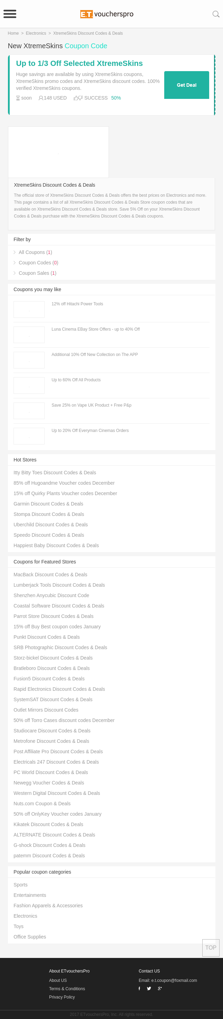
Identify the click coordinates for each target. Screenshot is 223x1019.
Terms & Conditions (67, 988)
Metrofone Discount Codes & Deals (51, 741)
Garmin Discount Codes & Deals (48, 504)
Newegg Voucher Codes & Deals (48, 783)
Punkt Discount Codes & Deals (46, 637)
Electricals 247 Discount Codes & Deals (56, 762)
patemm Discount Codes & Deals (49, 855)
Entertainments (29, 895)
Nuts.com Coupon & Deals (42, 803)
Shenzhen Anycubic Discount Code (51, 595)
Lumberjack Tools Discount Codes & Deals (59, 585)
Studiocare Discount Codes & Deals (52, 730)
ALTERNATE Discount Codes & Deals (54, 835)
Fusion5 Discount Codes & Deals (48, 678)
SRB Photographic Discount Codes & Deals (60, 647)
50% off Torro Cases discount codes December (63, 720)
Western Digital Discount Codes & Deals (56, 793)
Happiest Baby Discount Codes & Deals (56, 545)
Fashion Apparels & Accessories (48, 905)
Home (13, 33)
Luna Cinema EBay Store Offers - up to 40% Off (96, 329)
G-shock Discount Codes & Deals (49, 845)
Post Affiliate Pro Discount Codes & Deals (58, 751)
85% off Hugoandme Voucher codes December (63, 483)
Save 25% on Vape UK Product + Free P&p (91, 405)
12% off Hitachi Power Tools (77, 304)
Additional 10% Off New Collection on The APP (95, 354)
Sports (20, 885)
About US (58, 980)
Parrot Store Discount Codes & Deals (53, 616)
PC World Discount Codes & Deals (50, 772)
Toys (18, 926)
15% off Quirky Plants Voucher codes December (65, 493)
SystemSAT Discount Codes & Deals (52, 699)
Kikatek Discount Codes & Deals (48, 824)
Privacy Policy (62, 997)
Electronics (36, 33)
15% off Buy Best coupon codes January (57, 626)
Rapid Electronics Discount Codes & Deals (59, 689)
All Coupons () (35, 252)
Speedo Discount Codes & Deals (48, 535)
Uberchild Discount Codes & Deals (50, 524)
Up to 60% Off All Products (76, 379)
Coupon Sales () (37, 273)
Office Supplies (29, 937)
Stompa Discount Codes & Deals (48, 514)
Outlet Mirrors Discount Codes (45, 710)
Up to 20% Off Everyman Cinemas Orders (90, 430)
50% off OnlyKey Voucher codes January (57, 814)
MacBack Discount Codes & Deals (50, 574)
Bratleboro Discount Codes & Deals (51, 668)
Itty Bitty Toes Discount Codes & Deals (54, 472)
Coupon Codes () (38, 262)
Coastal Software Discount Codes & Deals (58, 606)
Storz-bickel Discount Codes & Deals (53, 658)
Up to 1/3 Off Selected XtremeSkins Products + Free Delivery (79, 63)
